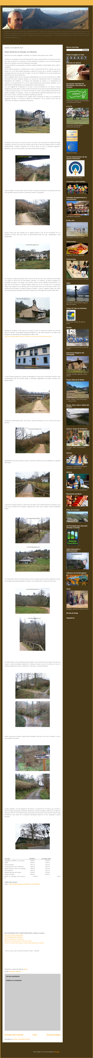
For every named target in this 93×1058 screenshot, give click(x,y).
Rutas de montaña (15, 971)
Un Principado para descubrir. (14, 937)
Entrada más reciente (14, 1035)
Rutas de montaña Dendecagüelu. (14, 935)
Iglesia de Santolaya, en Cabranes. (14, 939)
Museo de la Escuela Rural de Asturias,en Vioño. (18, 941)
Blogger (57, 1052)
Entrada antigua (53, 1035)
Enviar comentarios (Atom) (21, 1039)
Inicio (35, 1035)
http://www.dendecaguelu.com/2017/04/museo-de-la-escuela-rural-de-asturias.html (28, 336)
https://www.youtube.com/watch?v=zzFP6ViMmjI (24, 884)
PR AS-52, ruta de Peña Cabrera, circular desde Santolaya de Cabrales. (24, 943)
